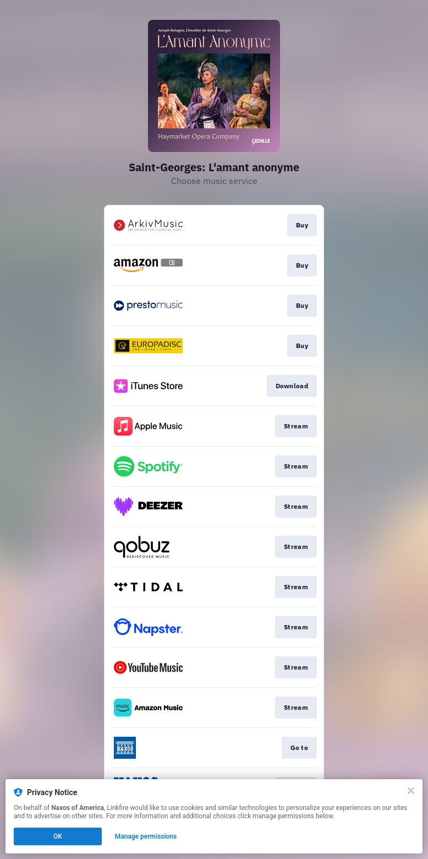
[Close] (411, 791)
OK (57, 836)
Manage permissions (146, 836)
